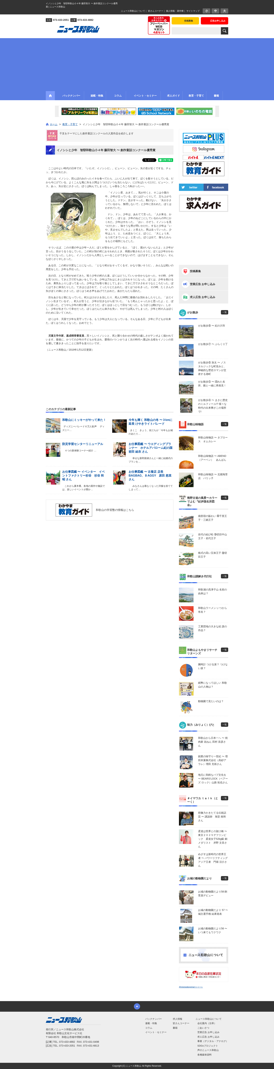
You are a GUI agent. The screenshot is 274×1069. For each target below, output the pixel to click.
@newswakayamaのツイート (191, 987)
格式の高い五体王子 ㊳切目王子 (212, 554)
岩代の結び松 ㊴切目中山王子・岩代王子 (212, 536)
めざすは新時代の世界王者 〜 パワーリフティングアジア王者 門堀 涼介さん (213, 860)
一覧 (224, 312)
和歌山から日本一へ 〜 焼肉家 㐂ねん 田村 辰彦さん (213, 741)
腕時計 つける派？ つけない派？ (213, 666)
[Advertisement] (137, 63)
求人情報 (177, 1019)
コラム (148, 1027)
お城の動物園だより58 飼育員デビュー (212, 893)
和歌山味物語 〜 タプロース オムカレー (213, 439)
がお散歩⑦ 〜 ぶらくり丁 (213, 344)
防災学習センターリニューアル (82, 444)
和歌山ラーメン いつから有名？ (212, 610)
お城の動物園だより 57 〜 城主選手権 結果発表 (213, 912)
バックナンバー (153, 1019)
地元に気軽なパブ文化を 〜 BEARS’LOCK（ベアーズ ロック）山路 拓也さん (213, 778)
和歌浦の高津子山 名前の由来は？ (212, 591)
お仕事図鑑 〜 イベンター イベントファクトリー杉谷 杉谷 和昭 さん (83, 475)
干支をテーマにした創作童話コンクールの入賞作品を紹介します (96, 133)
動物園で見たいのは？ (211, 701)
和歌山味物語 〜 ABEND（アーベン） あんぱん (212, 457)
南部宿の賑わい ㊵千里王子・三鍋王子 (212, 518)
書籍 (175, 1027)
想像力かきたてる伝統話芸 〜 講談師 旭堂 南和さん (212, 816)
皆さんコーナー (155, 11)
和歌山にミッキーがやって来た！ (84, 419)
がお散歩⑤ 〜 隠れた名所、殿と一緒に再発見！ (212, 383)
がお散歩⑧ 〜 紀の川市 (211, 325)
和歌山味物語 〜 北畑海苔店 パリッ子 (213, 476)
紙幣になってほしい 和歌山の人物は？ (212, 684)
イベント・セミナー (156, 1032)
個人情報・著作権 (175, 11)
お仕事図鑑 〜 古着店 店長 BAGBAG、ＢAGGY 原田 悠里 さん (150, 475)
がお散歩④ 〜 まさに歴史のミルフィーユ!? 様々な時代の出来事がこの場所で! (213, 406)
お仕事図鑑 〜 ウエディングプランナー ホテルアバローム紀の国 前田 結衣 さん (152, 447)
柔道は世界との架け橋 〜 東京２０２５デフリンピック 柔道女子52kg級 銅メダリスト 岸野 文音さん (213, 839)
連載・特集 (151, 1023)
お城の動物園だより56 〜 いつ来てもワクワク (212, 930)
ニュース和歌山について (133, 11)
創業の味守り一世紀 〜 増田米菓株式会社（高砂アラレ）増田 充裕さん (213, 760)
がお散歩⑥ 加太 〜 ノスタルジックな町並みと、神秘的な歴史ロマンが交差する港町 (212, 368)
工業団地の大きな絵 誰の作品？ (212, 628)
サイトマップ (193, 11)
